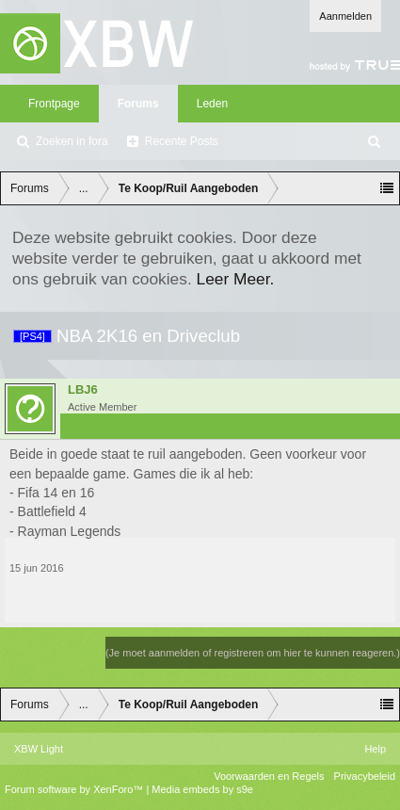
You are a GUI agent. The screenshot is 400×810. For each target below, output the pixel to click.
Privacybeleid (364, 776)
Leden (212, 103)
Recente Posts (181, 141)
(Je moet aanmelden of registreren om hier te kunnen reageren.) (252, 652)
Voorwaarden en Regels (269, 776)
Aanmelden (345, 16)
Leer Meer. (236, 278)
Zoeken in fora (72, 141)
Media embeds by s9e (202, 789)
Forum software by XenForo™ (75, 789)
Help (375, 748)
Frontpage (54, 103)
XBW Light (38, 748)
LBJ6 (83, 390)
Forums (138, 103)
